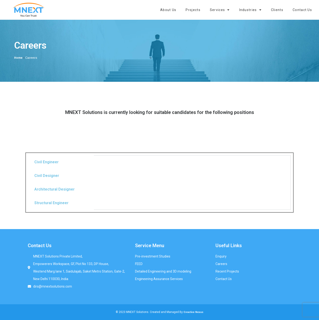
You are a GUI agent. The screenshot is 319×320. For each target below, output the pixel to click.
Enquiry (221, 256)
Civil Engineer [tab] (46, 162)
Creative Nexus (193, 312)
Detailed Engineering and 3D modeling (163, 271)
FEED (139, 264)
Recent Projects (227, 271)
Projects (193, 10)
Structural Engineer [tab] (51, 203)
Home (18, 58)
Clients (277, 10)
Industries (250, 10)
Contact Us (302, 10)
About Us (168, 10)
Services (220, 10)
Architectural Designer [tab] (54, 189)
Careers (221, 264)
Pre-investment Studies (152, 256)
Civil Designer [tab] (46, 175)
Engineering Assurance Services (159, 279)
